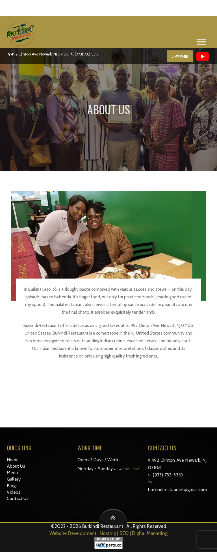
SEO (124, 533)
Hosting (108, 533)
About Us (16, 466)
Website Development (72, 533)
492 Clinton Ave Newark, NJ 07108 (40, 54)
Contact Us (18, 498)
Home (13, 459)
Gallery (14, 479)
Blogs (12, 485)
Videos (13, 492)
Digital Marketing (150, 533)
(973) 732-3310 (87, 54)
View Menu (180, 56)
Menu (12, 472)
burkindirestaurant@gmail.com (177, 489)
